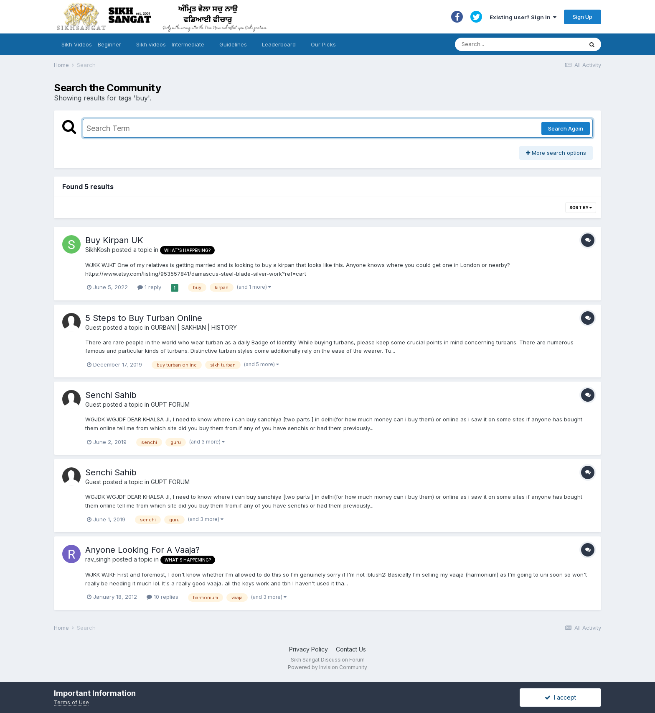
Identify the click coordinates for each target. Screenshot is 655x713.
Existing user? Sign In (523, 17)
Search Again (565, 128)
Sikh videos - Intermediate (170, 44)
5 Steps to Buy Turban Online (143, 318)
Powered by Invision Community (327, 667)
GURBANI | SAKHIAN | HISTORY (194, 327)
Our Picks (323, 44)
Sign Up (582, 16)
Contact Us (351, 649)
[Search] (510, 44)
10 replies (162, 596)
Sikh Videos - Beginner (91, 44)
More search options (556, 152)
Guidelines (233, 44)
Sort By (580, 207)
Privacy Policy (308, 649)
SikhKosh (97, 249)
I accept (560, 697)
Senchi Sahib (111, 395)
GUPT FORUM (170, 404)
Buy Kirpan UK (114, 240)
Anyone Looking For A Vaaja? (142, 550)
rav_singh (98, 559)
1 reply (149, 287)
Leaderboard (279, 44)
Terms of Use (71, 702)
